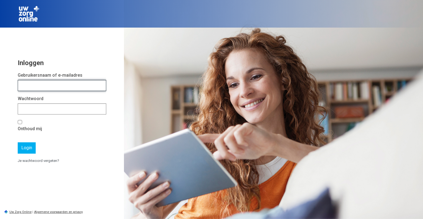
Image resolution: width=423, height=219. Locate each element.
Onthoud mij (30, 128)
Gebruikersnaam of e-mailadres (50, 75)
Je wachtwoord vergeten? (38, 161)
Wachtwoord (30, 98)
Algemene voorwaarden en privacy (58, 212)
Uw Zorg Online (20, 212)
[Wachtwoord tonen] (100, 109)
